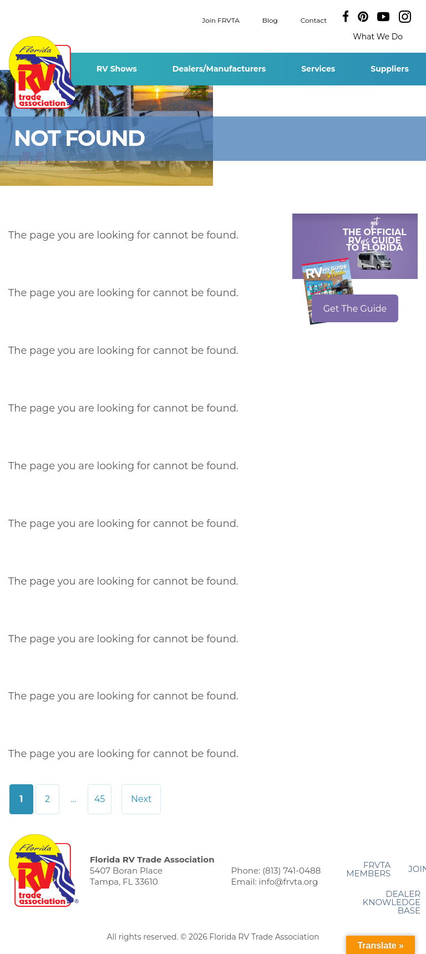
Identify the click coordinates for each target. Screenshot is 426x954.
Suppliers (390, 69)
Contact (314, 19)
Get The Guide (355, 308)
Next (141, 799)
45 (99, 799)
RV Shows (117, 69)
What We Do (378, 37)
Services (318, 69)
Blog (270, 19)
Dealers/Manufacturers (219, 69)
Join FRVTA (221, 19)
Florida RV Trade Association (43, 72)
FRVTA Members (368, 869)
